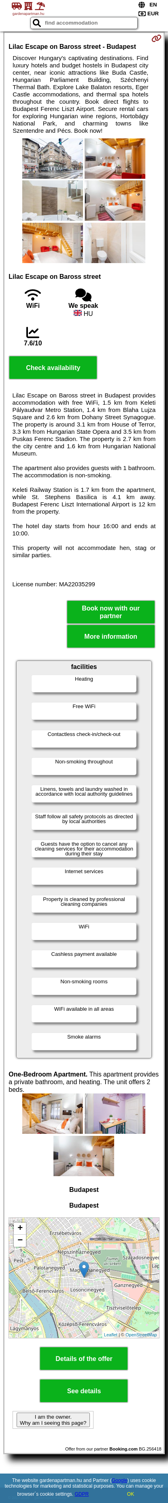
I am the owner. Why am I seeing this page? (53, 1420)
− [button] (20, 1241)
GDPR (82, 1494)
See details (84, 1391)
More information (110, 636)
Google (120, 1480)
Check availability (53, 367)
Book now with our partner (111, 612)
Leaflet (110, 1334)
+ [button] (20, 1229)
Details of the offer (83, 1358)
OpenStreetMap (141, 1334)
